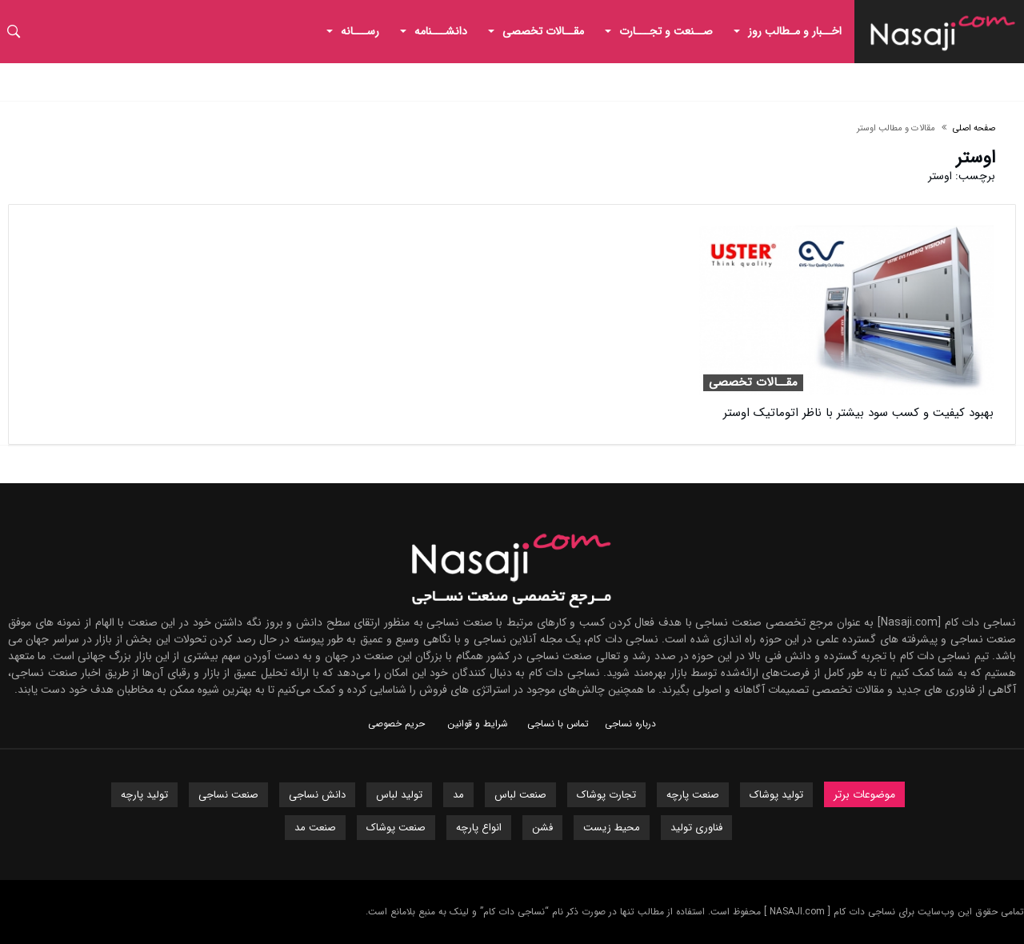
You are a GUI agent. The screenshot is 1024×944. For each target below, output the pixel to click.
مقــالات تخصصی (753, 382)
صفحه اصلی (974, 128)
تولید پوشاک (776, 794)
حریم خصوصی (396, 723)
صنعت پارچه (692, 794)
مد (458, 794)
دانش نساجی (317, 794)
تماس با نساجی (558, 723)
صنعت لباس (520, 794)
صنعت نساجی (228, 794)
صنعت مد (315, 827)
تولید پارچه (144, 794)
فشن (542, 827)
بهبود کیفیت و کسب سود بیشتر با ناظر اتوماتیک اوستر (858, 412)
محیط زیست (611, 827)
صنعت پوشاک (396, 827)
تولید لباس (399, 794)
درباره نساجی (630, 723)
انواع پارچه (479, 827)
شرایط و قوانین (477, 723)
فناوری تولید (696, 827)
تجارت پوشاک (606, 794)
